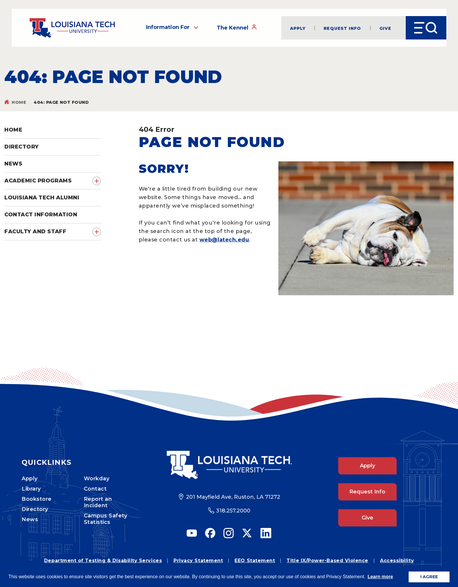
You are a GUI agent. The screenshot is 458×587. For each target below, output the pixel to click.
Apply (298, 28)
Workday (97, 478)
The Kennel (237, 27)
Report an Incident (98, 502)
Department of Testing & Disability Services (103, 560)
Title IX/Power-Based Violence (327, 560)
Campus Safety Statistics (105, 518)
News (30, 519)
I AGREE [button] (429, 576)
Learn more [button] (380, 576)
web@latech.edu (224, 239)
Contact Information (40, 214)
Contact (95, 489)
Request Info (342, 28)
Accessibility (397, 560)
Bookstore (37, 499)
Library (31, 489)
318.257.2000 (233, 510)
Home (19, 102)
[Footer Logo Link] (229, 465)
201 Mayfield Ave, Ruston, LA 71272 (233, 497)
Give (385, 28)
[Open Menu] (426, 27)
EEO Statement (255, 560)
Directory (35, 509)
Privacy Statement (198, 560)
